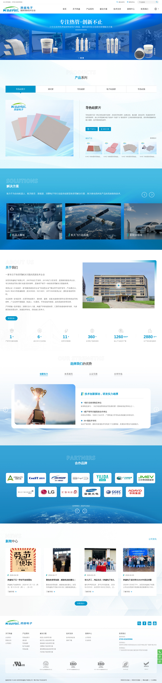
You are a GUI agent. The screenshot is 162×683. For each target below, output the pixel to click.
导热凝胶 (25, 643)
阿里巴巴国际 (136, 680)
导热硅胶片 (26, 637)
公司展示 (8, 643)
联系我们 (144, 9)
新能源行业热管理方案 (47, 643)
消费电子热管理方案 (46, 646)
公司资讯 (153, 539)
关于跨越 (76, 9)
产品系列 (90, 9)
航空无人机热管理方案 (47, 640)
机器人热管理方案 (46, 637)
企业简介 (8, 637)
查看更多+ (153, 138)
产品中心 (91, 129)
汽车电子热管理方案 (46, 652)
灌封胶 (24, 640)
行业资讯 (88, 640)
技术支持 (117, 9)
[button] (79, 58)
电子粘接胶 (26, 646)
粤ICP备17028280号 (40, 680)
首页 (64, 9)
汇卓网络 (154, 680)
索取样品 (131, 2)
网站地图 (145, 680)
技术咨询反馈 (70, 637)
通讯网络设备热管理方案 (48, 649)
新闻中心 (131, 9)
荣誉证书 (8, 640)
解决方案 (103, 9)
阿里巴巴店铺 (125, 680)
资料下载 (69, 640)
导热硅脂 (25, 649)
